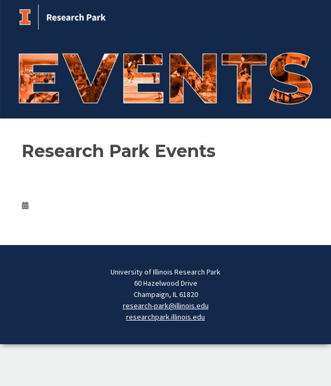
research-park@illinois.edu (166, 305)
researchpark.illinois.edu (165, 317)
